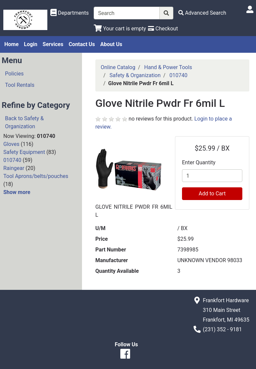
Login (30, 44)
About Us (111, 44)
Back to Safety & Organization (24, 122)
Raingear (13, 168)
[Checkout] (163, 28)
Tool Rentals (19, 85)
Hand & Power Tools (168, 67)
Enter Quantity (198, 162)
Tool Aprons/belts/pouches (35, 176)
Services (53, 44)
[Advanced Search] (202, 13)
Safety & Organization (135, 75)
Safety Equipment (24, 152)
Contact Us (82, 44)
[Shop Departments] (69, 13)
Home (11, 44)
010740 (12, 160)
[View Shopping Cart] (120, 28)
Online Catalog (118, 67)
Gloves (11, 144)
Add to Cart (212, 193)
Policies (14, 73)
